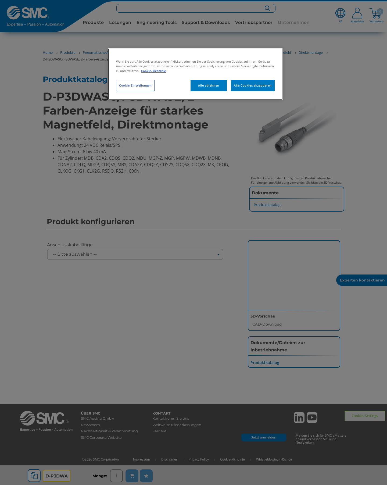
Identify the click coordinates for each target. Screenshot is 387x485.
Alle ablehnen (208, 85)
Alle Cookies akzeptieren (253, 85)
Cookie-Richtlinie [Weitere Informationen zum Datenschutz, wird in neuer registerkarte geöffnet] (153, 71)
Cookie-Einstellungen (135, 85)
